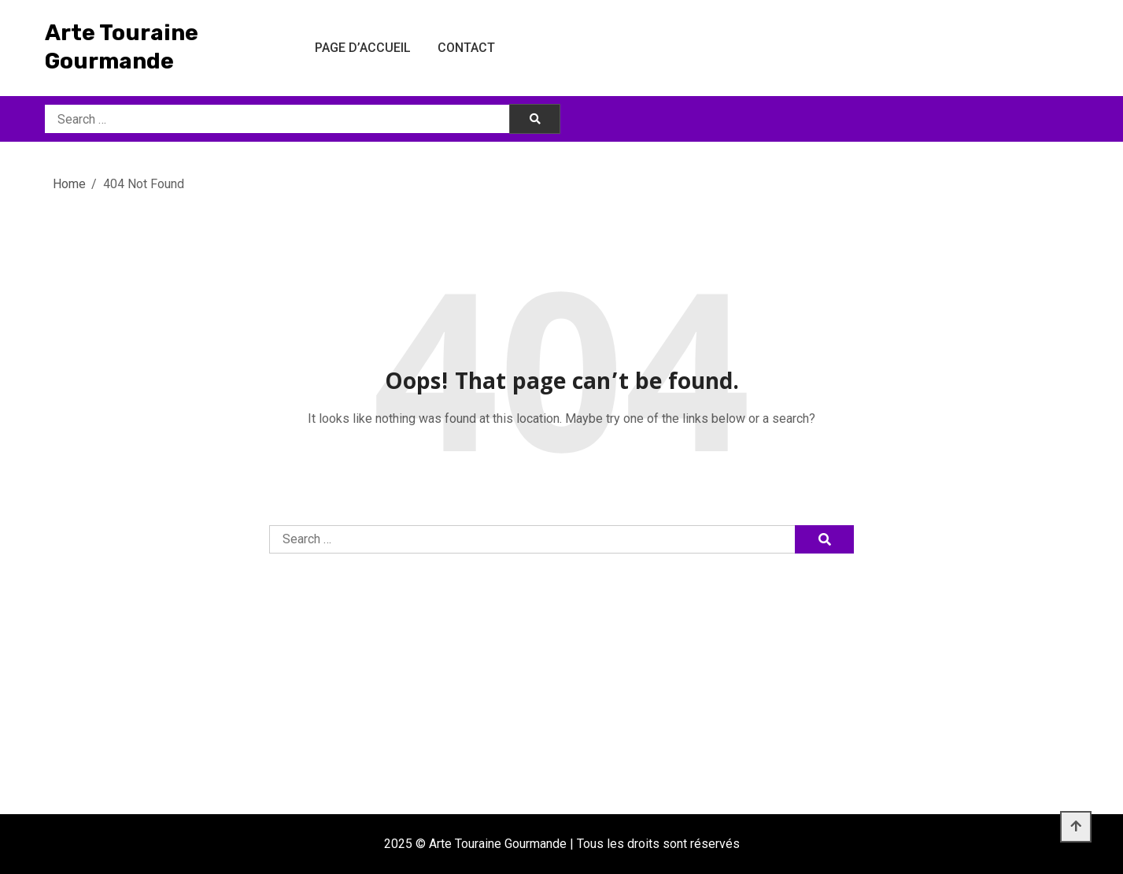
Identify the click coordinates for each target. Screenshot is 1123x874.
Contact (466, 47)
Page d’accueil (363, 47)
